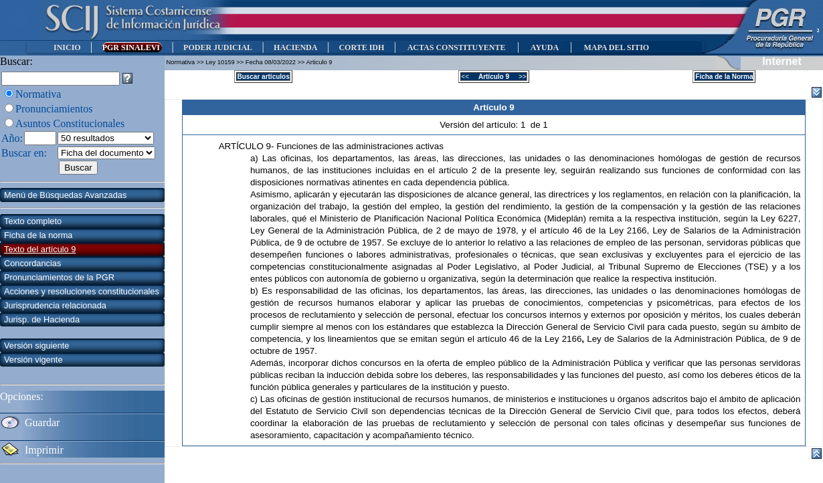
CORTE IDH (361, 47)
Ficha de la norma (38, 235)
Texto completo (33, 221)
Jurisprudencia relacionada (55, 305)
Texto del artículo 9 (40, 249)
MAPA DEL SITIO (616, 47)
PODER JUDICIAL (217, 47)
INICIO (67, 47)
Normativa (38, 94)
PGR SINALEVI (132, 47)
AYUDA (544, 47)
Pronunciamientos (54, 108)
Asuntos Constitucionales (69, 123)
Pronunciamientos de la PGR (59, 277)
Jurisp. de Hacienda (42, 319)
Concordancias (32, 263)
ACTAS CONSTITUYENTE (456, 47)
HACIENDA (295, 47)
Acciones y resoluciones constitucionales (81, 291)
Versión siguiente (36, 346)
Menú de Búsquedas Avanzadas (65, 195)
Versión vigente (33, 360)
